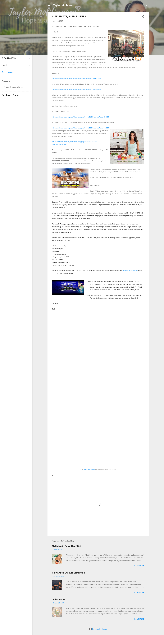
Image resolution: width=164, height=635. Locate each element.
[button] (143, 17)
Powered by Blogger (98, 629)
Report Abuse (7, 72)
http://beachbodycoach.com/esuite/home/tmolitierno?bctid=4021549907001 (76, 89)
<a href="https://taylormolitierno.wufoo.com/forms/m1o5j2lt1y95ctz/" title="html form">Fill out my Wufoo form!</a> (98, 388)
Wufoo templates (89, 469)
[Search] (147, 6)
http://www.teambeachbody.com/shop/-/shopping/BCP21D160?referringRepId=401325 (80, 117)
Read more (139, 566)
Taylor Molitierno (63, 5)
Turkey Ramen (58, 599)
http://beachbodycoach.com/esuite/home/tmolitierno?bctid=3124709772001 (76, 78)
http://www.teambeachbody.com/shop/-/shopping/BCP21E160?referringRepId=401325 (80, 128)
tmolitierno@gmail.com (130, 270)
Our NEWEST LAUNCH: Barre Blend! (68, 573)
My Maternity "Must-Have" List (66, 546)
